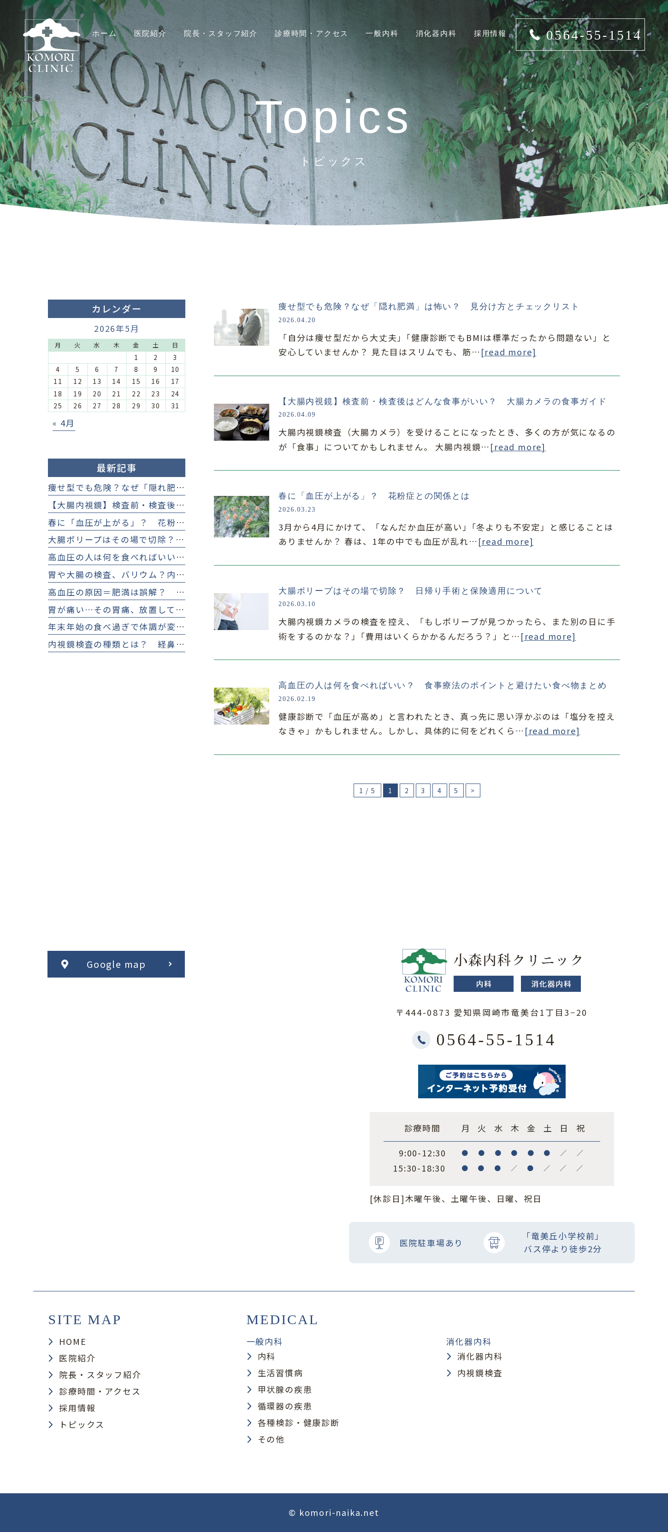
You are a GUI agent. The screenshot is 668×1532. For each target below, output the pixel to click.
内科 (267, 1356)
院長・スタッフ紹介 (100, 1374)
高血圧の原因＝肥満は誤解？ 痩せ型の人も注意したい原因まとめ (185, 592)
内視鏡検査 (480, 1373)
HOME (72, 1341)
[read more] (509, 352)
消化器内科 (480, 1356)
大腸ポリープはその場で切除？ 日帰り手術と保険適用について (410, 590)
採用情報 (77, 1408)
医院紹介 (77, 1358)
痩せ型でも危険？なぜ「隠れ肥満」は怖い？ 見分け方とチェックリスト (428, 306)
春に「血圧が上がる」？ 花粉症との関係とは (374, 496)
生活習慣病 (280, 1373)
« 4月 (64, 423)
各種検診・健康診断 (299, 1422)
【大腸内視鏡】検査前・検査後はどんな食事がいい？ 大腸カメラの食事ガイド (442, 401)
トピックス (81, 1424)
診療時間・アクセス (100, 1391)
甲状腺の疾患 (285, 1389)
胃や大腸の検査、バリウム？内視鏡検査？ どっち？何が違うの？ (185, 574)
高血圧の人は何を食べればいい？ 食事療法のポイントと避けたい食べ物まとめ (442, 685)
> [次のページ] (473, 790)
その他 (271, 1439)
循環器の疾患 (285, 1406)
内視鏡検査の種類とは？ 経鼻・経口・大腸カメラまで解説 (171, 644)
